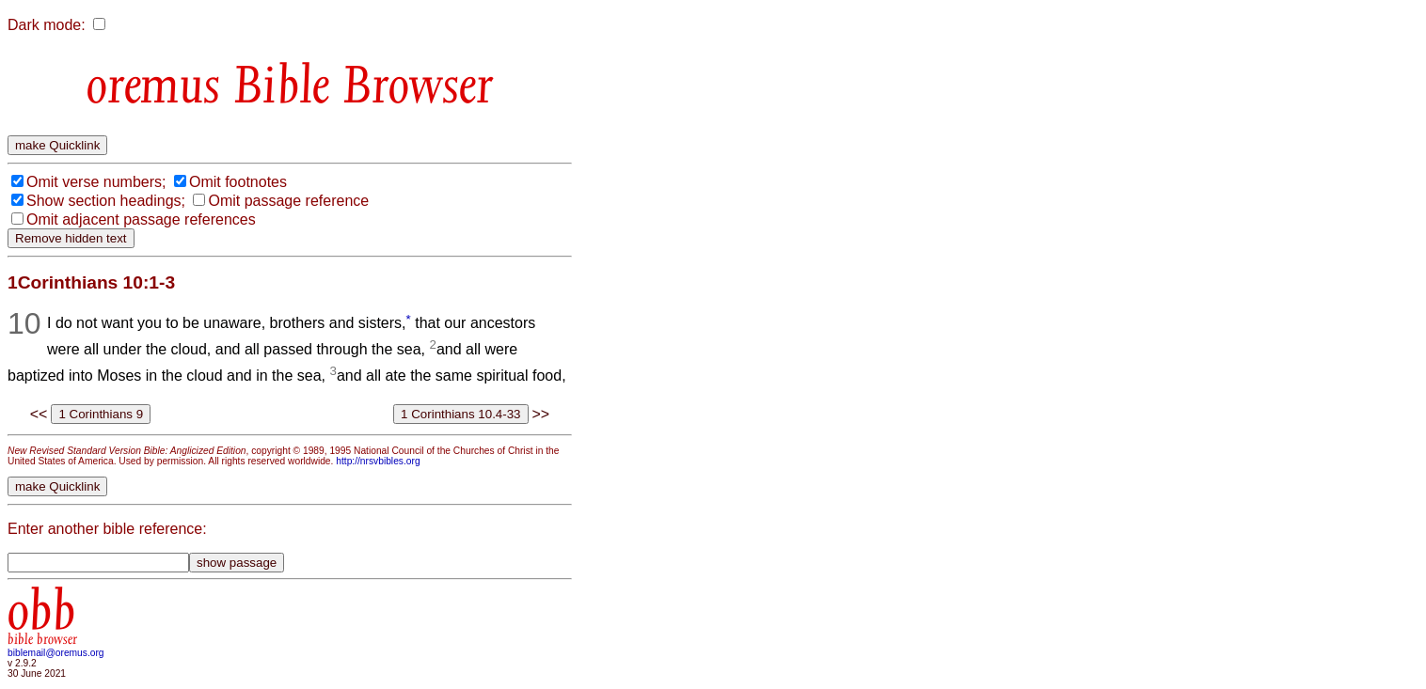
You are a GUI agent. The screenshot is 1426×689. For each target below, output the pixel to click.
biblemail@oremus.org (56, 653)
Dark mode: (47, 25)
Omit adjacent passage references (141, 219)
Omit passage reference (288, 201)
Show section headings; (105, 201)
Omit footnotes (238, 182)
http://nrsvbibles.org (378, 461)
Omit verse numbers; (96, 182)
